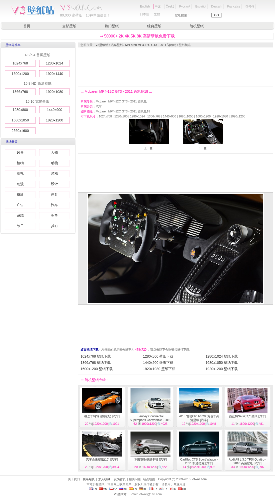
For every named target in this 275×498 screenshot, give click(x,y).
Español (200, 6)
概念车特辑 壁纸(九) (97, 416)
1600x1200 (20, 74)
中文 (158, 6)
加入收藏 (104, 479)
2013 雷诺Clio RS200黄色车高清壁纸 (199, 418)
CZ (113, 489)
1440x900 (54, 110)
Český (170, 6)
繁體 (157, 14)
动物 (54, 163)
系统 (20, 215)
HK (182, 489)
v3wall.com (199, 479)
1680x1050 (20, 120)
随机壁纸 (197, 26)
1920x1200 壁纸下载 (222, 369)
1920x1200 (54, 120)
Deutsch (216, 6)
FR (153, 489)
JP (172, 489)
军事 (54, 215)
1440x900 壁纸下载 (158, 363)
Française (233, 6)
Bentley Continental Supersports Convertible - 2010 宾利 (150, 420)
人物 (54, 152)
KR (163, 489)
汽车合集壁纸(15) (97, 459)
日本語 (144, 14)
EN (93, 489)
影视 (20, 173)
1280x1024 (54, 63)
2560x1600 (20, 131)
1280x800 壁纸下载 (158, 356)
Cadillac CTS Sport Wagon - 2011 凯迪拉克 (199, 461)
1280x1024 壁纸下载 (222, 356)
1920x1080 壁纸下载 (159, 369)
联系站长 (89, 479)
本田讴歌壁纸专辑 (146, 459)
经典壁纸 (154, 26)
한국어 (249, 6)
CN (103, 489)
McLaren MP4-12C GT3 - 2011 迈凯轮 (150, 45)
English (145, 6)
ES (133, 489)
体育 (54, 194)
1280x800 (20, 110)
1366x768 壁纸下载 (95, 363)
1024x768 (20, 63)
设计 (54, 184)
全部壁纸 (69, 26)
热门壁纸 (112, 26)
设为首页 (120, 479)
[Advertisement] (102, 66)
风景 (20, 152)
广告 (20, 205)
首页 (26, 26)
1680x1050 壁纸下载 (222, 363)
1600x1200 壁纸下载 (96, 369)
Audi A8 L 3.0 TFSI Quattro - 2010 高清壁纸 (247, 461)
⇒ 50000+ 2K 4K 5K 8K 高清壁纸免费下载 (137, 36)
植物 (20, 163)
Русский (184, 6)
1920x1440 (54, 74)
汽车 (54, 205)
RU (123, 489)
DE (143, 489)
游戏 (54, 173)
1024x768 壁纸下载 (95, 356)
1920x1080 (54, 92)
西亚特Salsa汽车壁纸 (243, 416)
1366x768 (20, 92)
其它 (54, 226)
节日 (20, 226)
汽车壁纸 (117, 45)
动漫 (20, 184)
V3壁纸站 (102, 45)
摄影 (20, 194)
